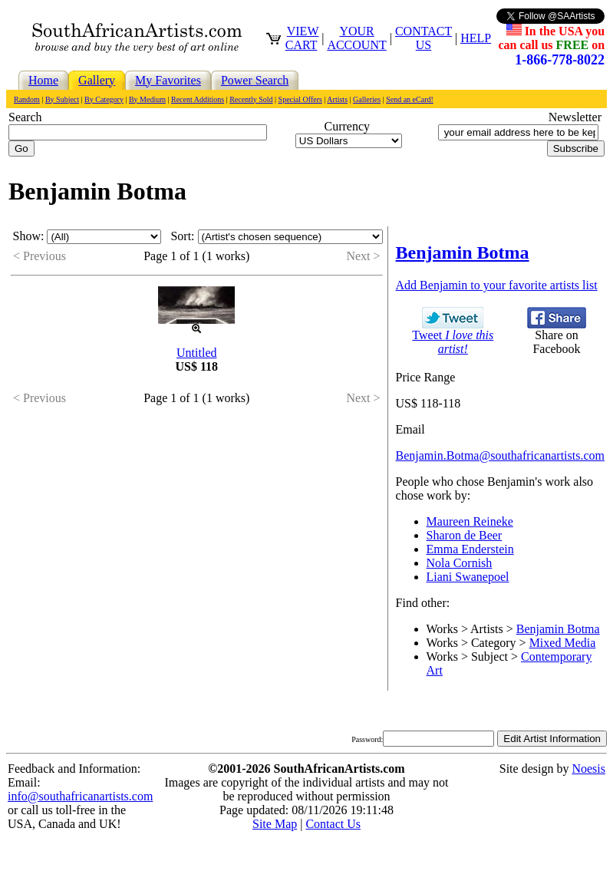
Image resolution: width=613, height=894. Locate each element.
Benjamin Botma (558, 628)
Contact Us (333, 823)
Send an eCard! (409, 99)
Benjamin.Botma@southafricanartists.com (500, 455)
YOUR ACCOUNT (356, 38)
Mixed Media (562, 642)
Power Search (254, 80)
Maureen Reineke (470, 521)
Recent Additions (197, 99)
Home (43, 80)
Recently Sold (250, 99)
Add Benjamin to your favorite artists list (497, 285)
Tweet (452, 336)
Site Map (274, 823)
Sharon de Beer (465, 535)
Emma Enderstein (470, 549)
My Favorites (168, 80)
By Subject (62, 99)
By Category (104, 99)
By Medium (147, 99)
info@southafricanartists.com (80, 796)
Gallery (96, 80)
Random (27, 99)
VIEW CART (302, 38)
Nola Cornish (460, 562)
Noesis (588, 768)
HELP (475, 38)
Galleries (367, 99)
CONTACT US (423, 38)
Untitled (196, 352)
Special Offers (300, 99)
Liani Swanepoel (468, 576)
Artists (337, 99)
